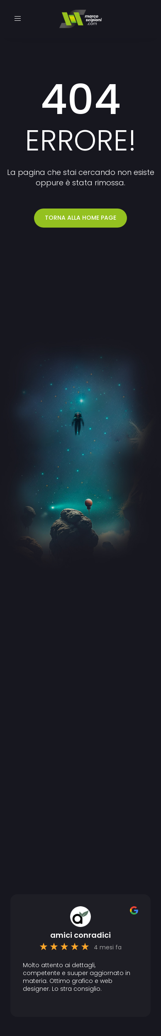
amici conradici (80, 935)
